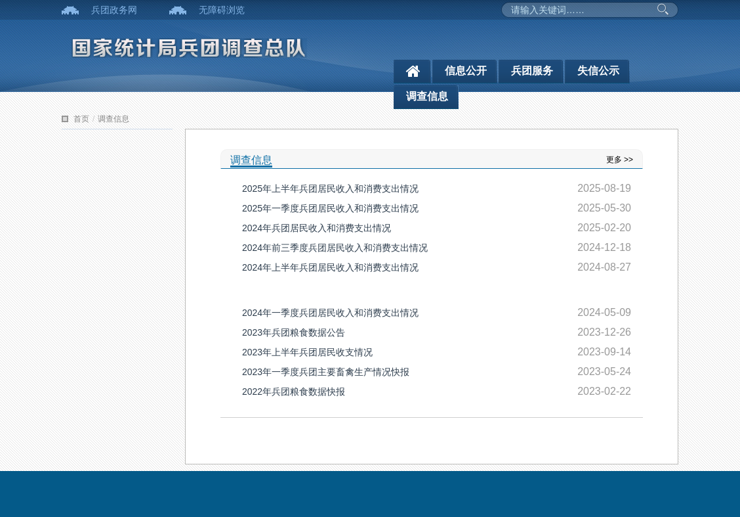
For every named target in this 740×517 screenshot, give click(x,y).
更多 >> (619, 159)
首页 (81, 119)
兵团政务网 (114, 10)
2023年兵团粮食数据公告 (293, 332)
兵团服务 (532, 70)
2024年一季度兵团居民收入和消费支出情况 (330, 312)
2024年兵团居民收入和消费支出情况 (316, 228)
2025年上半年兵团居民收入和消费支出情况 (330, 188)
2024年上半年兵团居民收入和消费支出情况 (330, 267)
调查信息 (427, 96)
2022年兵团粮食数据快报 (293, 391)
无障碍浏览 (222, 10)
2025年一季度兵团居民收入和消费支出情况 (330, 208)
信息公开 (466, 70)
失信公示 (598, 70)
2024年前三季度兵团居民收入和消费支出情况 (335, 247)
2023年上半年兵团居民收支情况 (307, 352)
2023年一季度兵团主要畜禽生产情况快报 (325, 372)
